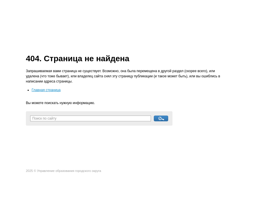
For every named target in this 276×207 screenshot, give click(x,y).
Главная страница (46, 90)
